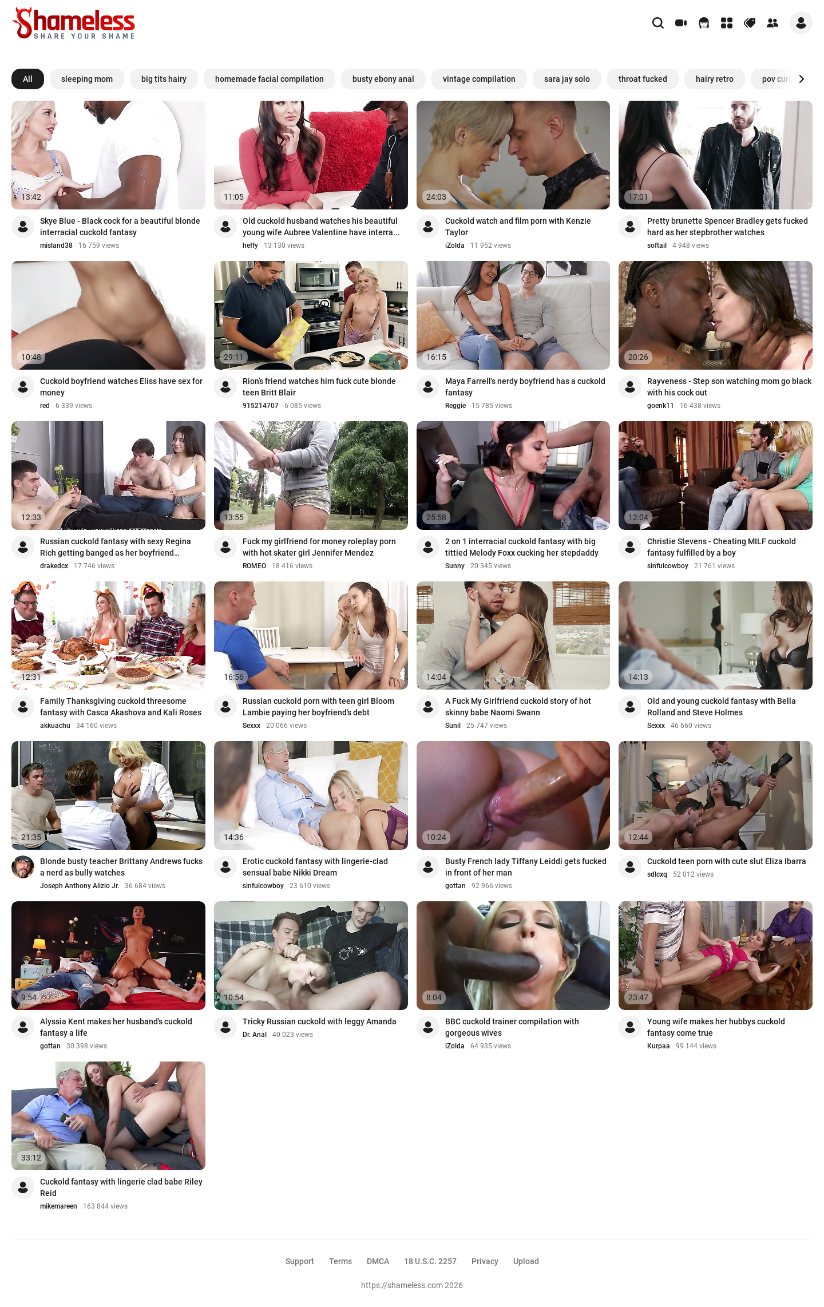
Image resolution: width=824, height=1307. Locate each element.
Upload (526, 1261)
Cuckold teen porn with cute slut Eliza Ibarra (726, 861)
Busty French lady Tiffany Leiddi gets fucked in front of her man (526, 867)
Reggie (455, 405)
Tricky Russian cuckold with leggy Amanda (320, 1021)
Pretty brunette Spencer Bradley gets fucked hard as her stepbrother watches (727, 226)
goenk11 (660, 405)
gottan (455, 885)
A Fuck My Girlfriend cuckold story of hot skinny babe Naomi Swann (518, 706)
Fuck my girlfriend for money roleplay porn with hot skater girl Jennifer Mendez (319, 547)
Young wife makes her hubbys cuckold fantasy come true (716, 1027)
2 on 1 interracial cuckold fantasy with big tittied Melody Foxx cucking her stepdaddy (522, 547)
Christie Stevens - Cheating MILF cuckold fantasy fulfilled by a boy (721, 547)
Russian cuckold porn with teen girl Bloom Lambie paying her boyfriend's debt (318, 706)
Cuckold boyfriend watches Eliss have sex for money (121, 387)
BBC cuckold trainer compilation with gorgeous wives (512, 1027)
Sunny (455, 566)
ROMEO (254, 566)
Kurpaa (658, 1046)
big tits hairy (164, 79)
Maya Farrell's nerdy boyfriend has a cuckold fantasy (525, 387)
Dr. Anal (255, 1034)
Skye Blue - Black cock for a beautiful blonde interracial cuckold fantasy (120, 226)
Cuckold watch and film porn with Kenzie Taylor (518, 226)
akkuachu (55, 725)
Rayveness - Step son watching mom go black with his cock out (729, 387)
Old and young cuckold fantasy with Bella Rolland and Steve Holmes (721, 706)
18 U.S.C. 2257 (430, 1261)
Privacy (485, 1261)
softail (657, 245)
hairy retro (715, 79)
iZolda (455, 245)
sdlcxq (657, 874)
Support (300, 1261)
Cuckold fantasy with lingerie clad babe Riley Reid (121, 1187)
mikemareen (58, 1206)
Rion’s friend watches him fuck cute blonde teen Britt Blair (319, 387)
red (45, 405)
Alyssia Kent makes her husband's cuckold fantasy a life (116, 1027)
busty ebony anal (383, 79)
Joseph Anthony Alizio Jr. (79, 885)
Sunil (453, 725)
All (28, 79)
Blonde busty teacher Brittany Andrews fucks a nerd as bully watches (121, 867)
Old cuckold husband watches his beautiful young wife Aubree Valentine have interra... (321, 226)
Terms (340, 1261)
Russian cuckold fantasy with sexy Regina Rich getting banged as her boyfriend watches (115, 548)
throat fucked (643, 79)
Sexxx (251, 725)
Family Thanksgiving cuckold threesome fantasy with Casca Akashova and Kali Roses (120, 706)
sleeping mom (87, 79)
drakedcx (54, 566)
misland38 (56, 245)
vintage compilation (479, 79)
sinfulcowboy (667, 566)
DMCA (378, 1261)
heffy (250, 245)
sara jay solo (567, 79)
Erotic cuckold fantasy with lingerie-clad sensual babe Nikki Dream (315, 867)
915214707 (261, 405)
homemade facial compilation (269, 79)
